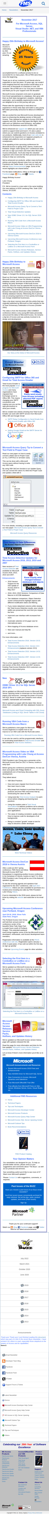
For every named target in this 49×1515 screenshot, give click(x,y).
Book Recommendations (17, 1127)
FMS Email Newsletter (24, 1235)
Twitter (40, 1227)
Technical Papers (14, 1103)
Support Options (39, 1475)
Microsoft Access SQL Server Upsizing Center (25, 1120)
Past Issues (31, 1199)
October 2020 (24, 1269)
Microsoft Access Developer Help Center (17, 1405)
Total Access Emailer (33, 741)
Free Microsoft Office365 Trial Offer (21, 1083)
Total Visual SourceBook (21, 1464)
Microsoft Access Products (18, 1113)
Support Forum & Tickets (12, 1384)
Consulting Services (38, 1487)
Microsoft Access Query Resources (23, 533)
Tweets (29, 174)
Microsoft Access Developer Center (21, 1110)
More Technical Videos (23, 853)
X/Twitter (7, 1378)
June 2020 (24, 1275)
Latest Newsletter (9, 1395)
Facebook (6, 174)
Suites (4, 1481)
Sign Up (23, 1203)
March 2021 (24, 1264)
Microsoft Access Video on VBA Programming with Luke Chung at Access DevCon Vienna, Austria (25, 228)
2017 (24, 1297)
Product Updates (39, 1477)
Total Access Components (5, 1462)
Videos (14, 892)
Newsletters (13, 10)
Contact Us (13, 1177)
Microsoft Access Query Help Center (21, 1117)
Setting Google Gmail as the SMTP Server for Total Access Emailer (25, 434)
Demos (6, 1400)
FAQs (36, 1479)
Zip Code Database (24, 1467)
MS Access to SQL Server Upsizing (15, 1415)
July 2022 (24, 1258)
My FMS (20, 1494)
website (20, 897)
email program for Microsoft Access (11, 388)
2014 (24, 1315)
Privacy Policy (31, 1513)
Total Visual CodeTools (21, 1461)
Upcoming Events (17, 949)
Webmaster (39, 1513)
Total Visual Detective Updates (19, 212)
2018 (24, 1291)
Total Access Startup (8, 1475)
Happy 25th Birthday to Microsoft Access (23, 198)
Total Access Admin (7, 1456)
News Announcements (17, 166)
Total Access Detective (10, 567)
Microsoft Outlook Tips (16, 1123)
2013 (24, 1321)
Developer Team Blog (11, 1361)
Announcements (24, 1333)
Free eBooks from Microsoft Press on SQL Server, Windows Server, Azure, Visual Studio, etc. (25, 1088)
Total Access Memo (7, 1471)
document (42, 1337)
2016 (24, 1303)
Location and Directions (22, 1489)
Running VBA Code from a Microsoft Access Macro (23, 735)
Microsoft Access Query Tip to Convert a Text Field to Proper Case (22, 529)
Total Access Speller (8, 1473)
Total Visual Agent (23, 1458)
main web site (36, 135)
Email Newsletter (10, 1355)
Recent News (38, 1490)
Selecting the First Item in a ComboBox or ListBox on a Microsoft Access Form (23, 245)
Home (4, 10)
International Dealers (24, 1492)
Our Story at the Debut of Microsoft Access (23, 353)
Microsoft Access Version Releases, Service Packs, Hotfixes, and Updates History (24, 251)
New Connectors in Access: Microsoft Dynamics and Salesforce (22, 1078)
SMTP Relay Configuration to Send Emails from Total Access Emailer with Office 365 (26, 423)
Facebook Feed (9, 1373)
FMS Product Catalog (23, 1145)
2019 (24, 1285)
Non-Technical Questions (22, 1485)
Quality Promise (37, 1497)
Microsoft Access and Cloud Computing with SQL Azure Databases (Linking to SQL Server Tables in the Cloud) (23, 711)
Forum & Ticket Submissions (39, 1472)
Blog (18, 174)
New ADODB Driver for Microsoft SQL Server (25, 1074)
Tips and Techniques (15, 1107)
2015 (24, 1309)
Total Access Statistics (23, 743)
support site (22, 129)
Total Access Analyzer (28, 797)
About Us (37, 1484)
